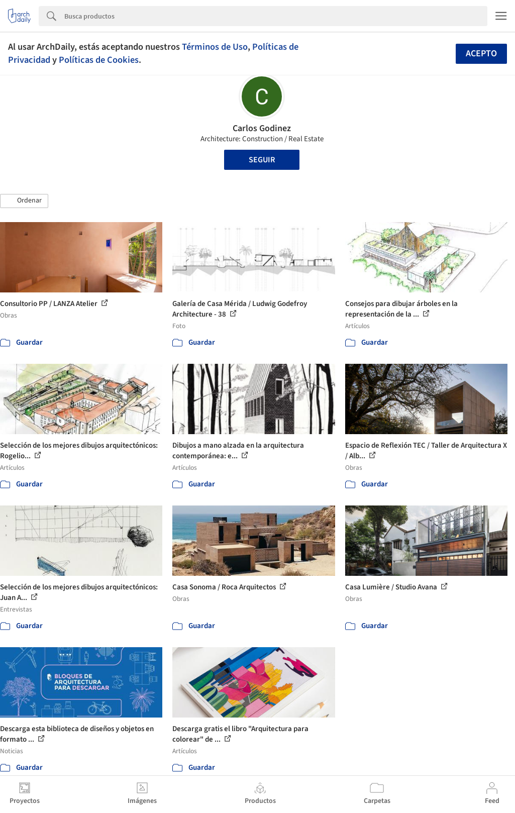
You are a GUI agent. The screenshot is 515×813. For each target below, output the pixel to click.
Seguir (262, 159)
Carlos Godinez (262, 128)
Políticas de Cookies (99, 59)
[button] (24, 201)
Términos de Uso (215, 46)
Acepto (481, 53)
